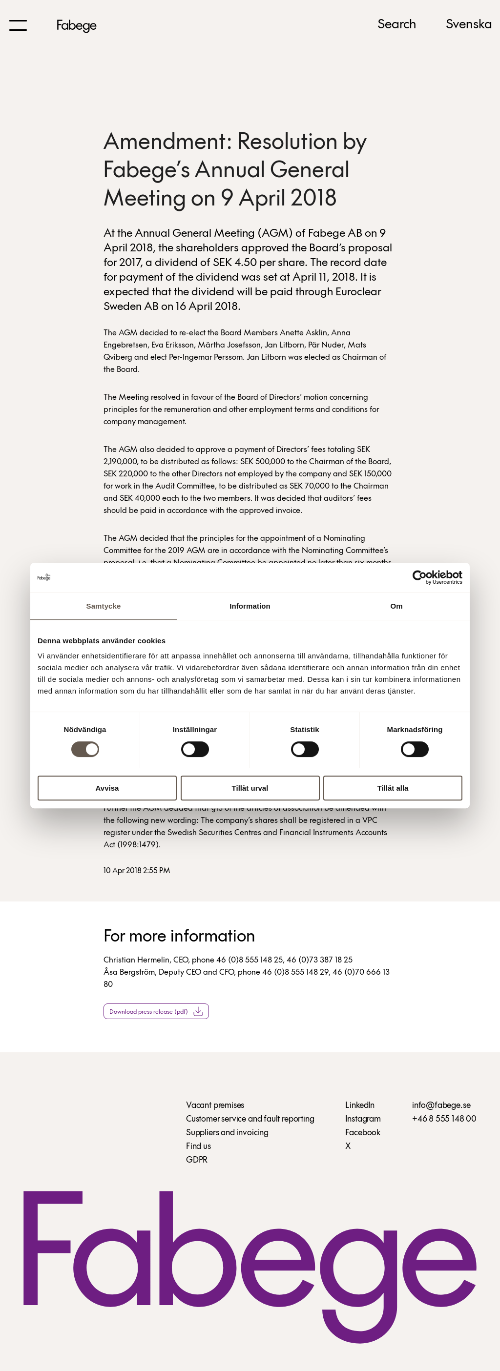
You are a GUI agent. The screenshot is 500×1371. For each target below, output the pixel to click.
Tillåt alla (393, 788)
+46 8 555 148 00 (444, 1119)
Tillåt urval (250, 788)
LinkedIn (360, 1105)
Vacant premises (215, 1105)
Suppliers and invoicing (227, 1133)
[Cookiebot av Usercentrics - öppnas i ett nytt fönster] (419, 577)
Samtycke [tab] (103, 606)
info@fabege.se (441, 1105)
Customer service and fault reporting (250, 1119)
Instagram (362, 1119)
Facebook (362, 1133)
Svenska (469, 25)
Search (397, 25)
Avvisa (107, 788)
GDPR (197, 1160)
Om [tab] (396, 606)
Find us (198, 1146)
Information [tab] (250, 606)
